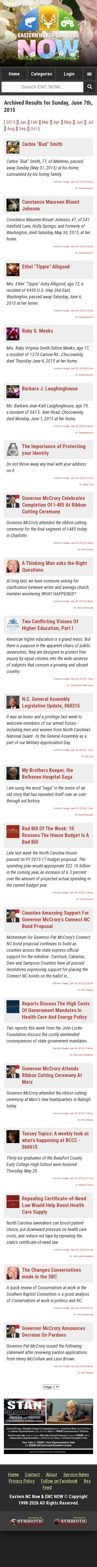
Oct (34, 128)
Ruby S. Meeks (37, 331)
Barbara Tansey (86, 1185)
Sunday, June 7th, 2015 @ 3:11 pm (78, 478)
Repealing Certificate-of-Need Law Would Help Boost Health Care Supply (54, 1205)
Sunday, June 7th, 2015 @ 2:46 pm (78, 601)
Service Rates (76, 1474)
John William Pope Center (81, 685)
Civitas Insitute (86, 899)
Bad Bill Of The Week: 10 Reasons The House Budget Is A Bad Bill (55, 835)
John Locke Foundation (83, 1055)
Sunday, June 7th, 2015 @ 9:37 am (78, 1250)
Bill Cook (89, 756)
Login (69, 74)
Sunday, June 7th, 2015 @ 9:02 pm (78, 246)
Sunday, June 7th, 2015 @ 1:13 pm (78, 750)
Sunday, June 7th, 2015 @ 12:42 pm (77, 892)
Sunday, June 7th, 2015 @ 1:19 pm (78, 679)
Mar (45, 122)
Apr (56, 122)
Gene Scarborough (85, 607)
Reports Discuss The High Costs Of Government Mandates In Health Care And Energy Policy (55, 1010)
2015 (10, 122)
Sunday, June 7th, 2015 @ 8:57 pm (78, 310)
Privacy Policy (22, 1481)
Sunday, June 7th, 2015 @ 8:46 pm (78, 426)
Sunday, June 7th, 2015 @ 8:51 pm (78, 368)
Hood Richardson (85, 815)
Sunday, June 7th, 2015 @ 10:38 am (77, 1048)
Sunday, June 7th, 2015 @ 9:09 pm (78, 182)
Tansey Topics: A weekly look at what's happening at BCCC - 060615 (55, 1140)
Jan (23, 122)
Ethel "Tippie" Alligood (46, 267)
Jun (79, 122)
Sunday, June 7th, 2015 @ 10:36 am (77, 1113)
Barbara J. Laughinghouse (50, 388)
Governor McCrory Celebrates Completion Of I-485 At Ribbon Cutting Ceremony (54, 505)
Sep (22, 128)
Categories (41, 74)
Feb (34, 122)
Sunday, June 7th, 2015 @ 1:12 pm (78, 808)
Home (14, 74)
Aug (10, 128)
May (68, 122)
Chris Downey (87, 549)
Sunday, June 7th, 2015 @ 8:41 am (78, 1308)
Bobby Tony (88, 484)
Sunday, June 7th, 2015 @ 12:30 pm (77, 983)
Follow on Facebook (59, 1481)
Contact (32, 1474)
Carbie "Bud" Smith (42, 144)
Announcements (86, 188)
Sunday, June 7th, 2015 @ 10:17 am (77, 1178)
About (51, 1474)
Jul (90, 122)
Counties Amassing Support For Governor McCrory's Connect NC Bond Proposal (56, 919)
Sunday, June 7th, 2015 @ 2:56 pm (78, 543)
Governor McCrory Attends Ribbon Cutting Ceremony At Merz (52, 1075)
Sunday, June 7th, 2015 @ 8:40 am (78, 1366)
